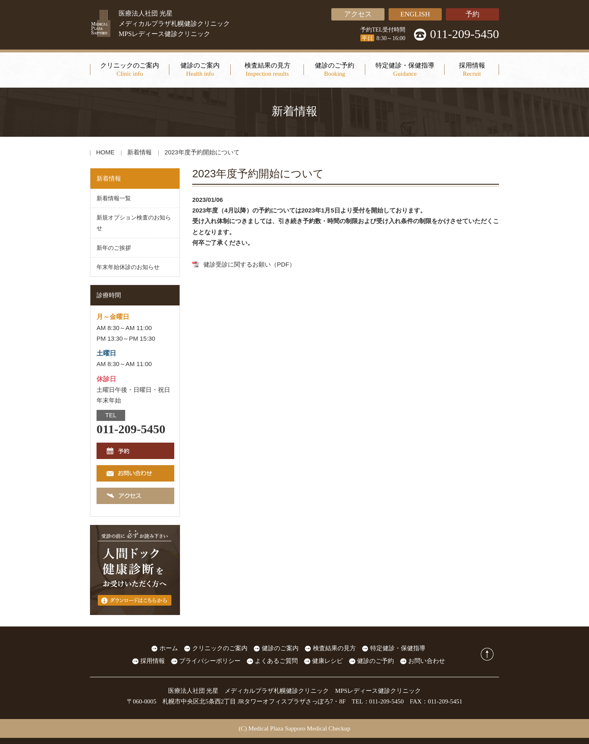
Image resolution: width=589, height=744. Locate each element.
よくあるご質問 (276, 661)
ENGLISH (415, 14)
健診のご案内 (280, 648)
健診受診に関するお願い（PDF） (249, 264)
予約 (472, 14)
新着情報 (139, 152)
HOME (105, 152)
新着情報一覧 (114, 198)
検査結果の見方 (334, 648)
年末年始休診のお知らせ (128, 267)
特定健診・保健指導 (397, 648)
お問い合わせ (426, 661)
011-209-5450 (464, 34)
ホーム (169, 648)
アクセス (358, 14)
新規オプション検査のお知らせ (134, 222)
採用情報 (152, 661)
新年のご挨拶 (114, 247)
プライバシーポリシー (210, 661)
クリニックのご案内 (219, 648)
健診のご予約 (375, 661)
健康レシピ (327, 661)
